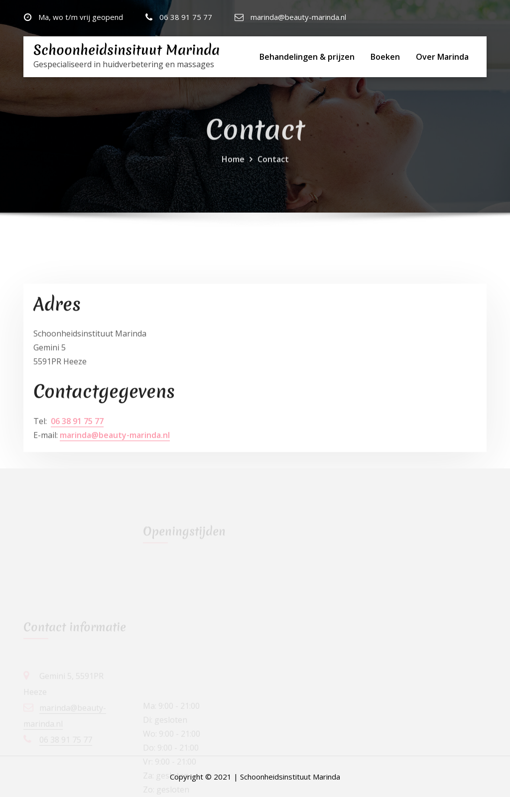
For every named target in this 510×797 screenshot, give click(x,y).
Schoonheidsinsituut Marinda (126, 50)
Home (233, 164)
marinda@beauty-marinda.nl (298, 17)
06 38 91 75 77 (185, 17)
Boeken (385, 56)
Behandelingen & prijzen (307, 56)
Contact (273, 164)
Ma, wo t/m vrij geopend (80, 17)
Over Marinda (442, 56)
